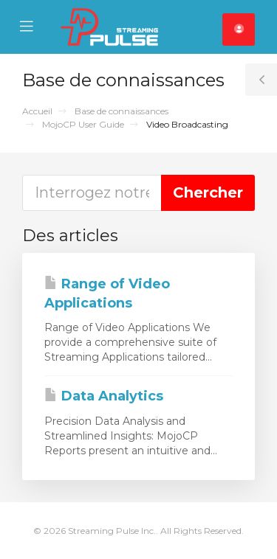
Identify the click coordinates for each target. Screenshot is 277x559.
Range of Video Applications (107, 293)
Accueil (37, 111)
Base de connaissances (121, 111)
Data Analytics (103, 396)
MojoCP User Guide (83, 124)
